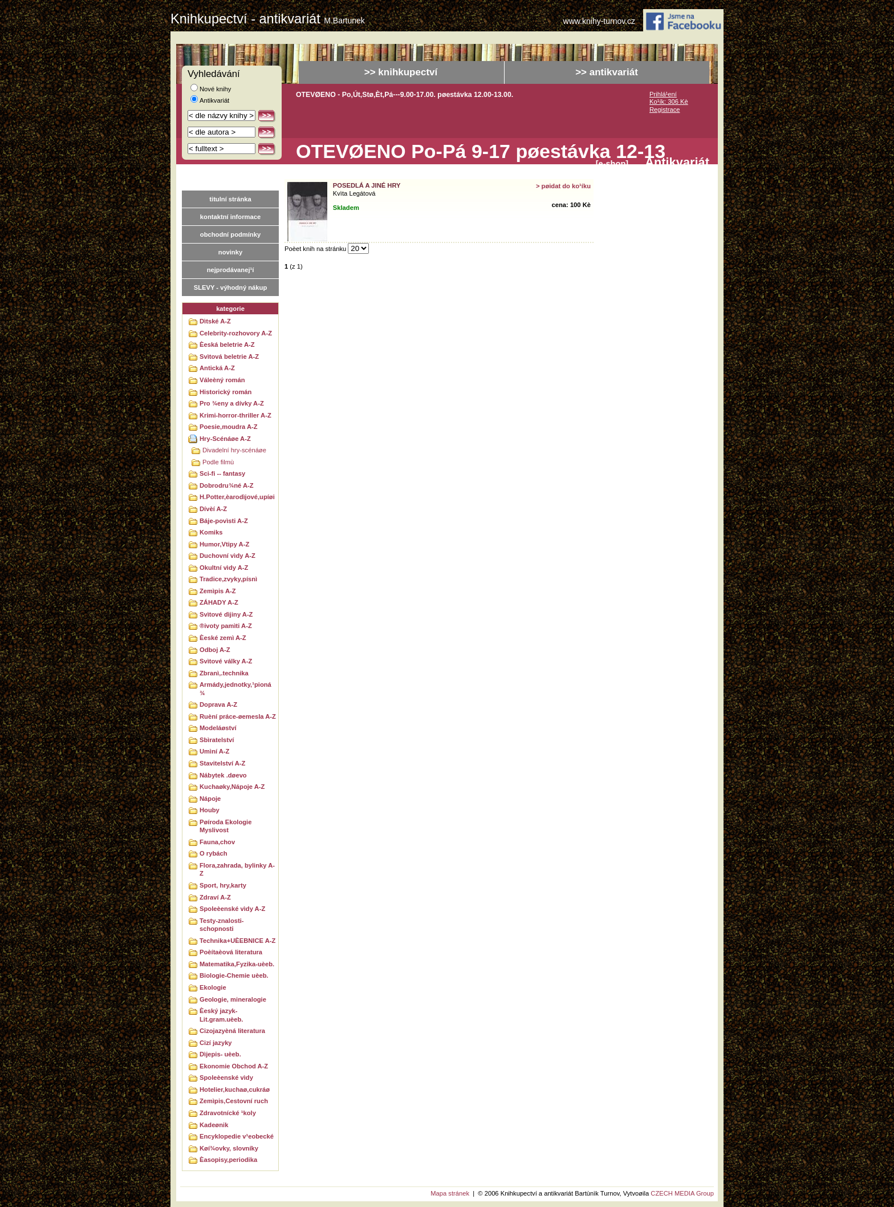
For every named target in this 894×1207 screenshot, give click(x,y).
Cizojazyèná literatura (232, 1030)
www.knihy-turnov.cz (599, 21)
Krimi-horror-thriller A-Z (235, 415)
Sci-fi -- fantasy (222, 473)
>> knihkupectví (401, 72)
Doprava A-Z (218, 704)
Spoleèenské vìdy (226, 1077)
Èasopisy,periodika (228, 1159)
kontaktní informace (230, 216)
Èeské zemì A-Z (223, 637)
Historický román (225, 391)
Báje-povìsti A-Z (224, 520)
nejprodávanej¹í (230, 269)
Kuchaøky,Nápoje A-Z (232, 786)
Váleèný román (222, 379)
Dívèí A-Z (213, 508)
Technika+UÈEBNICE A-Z (237, 940)
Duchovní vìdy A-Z (227, 555)
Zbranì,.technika (224, 673)
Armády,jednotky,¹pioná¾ (235, 688)
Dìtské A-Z (215, 321)
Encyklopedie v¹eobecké (237, 1136)
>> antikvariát (606, 72)
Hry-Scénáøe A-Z (225, 438)
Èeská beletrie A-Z (227, 344)
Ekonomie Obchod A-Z (234, 1066)
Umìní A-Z (214, 751)
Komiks (211, 532)
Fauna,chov (217, 842)
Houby (210, 810)
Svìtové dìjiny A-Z (226, 614)
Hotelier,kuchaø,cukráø (235, 1089)
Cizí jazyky (216, 1042)
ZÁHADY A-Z (219, 602)
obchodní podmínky (230, 234)
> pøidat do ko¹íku (563, 186)
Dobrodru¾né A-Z (227, 485)
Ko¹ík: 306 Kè (668, 101)
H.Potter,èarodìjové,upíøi (237, 496)
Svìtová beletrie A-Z (229, 356)
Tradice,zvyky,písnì (228, 579)
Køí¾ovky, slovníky (229, 1148)
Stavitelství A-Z (222, 763)
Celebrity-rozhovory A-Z (236, 333)
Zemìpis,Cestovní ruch (234, 1100)
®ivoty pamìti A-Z (226, 625)
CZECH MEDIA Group (682, 1193)
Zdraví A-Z (215, 897)
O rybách (213, 853)
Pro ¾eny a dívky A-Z (232, 403)
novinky (230, 252)
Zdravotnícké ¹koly (228, 1112)
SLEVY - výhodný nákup (230, 287)
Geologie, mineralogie (233, 999)
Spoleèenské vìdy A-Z (232, 908)
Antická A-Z (217, 367)
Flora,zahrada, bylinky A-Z (237, 869)
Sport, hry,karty (223, 885)
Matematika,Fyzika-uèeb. (237, 964)
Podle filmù (218, 462)
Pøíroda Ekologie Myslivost (225, 826)
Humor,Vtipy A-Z (224, 544)
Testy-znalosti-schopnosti (222, 925)
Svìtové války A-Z (226, 661)
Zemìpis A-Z (218, 591)
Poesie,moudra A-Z (229, 426)
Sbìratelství (217, 739)
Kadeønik (214, 1124)
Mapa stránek (449, 1193)
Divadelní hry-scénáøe (234, 450)
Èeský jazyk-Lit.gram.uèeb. (221, 1015)
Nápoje (210, 798)
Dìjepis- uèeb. (220, 1054)
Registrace (664, 109)
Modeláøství (218, 727)
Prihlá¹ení (663, 94)
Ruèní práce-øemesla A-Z (238, 716)
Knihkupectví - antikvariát (267, 18)
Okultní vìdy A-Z (224, 567)
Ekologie (213, 987)
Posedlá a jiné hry (367, 185)
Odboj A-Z (215, 649)
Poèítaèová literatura (231, 952)
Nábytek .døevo (223, 775)
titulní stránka (230, 199)
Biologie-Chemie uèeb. (234, 975)
